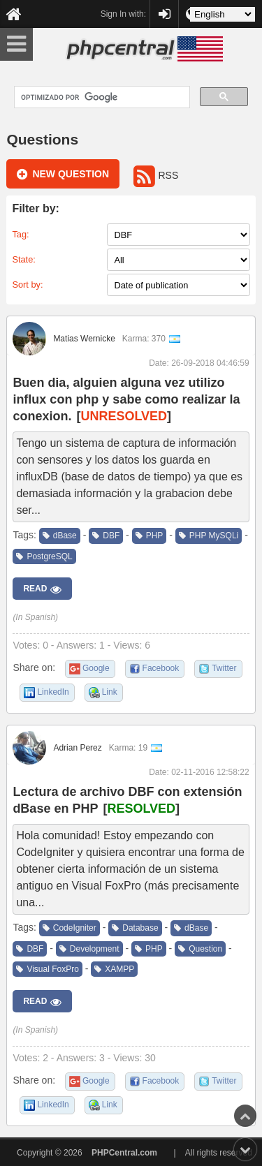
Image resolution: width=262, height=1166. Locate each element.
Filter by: (35, 208)
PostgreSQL (44, 556)
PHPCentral (164, 8)
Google (96, 668)
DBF (105, 535)
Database (135, 928)
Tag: (20, 234)
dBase (60, 535)
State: (23, 259)
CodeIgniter (69, 928)
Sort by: (27, 284)
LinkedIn (52, 692)
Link (109, 692)
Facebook (161, 668)
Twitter (224, 668)
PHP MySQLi (208, 535)
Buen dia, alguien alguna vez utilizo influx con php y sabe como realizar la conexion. (126, 399)
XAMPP (114, 969)
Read (42, 589)
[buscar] (100, 97)
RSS (156, 175)
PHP (149, 535)
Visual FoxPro (47, 969)
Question (200, 949)
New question (63, 174)
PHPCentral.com (124, 1153)
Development (89, 949)
